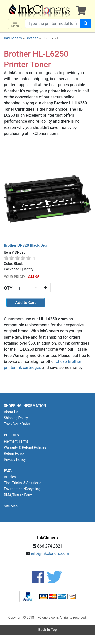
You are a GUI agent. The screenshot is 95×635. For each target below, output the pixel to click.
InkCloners (13, 38)
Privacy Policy (15, 459)
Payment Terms (16, 441)
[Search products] (53, 23)
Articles (10, 477)
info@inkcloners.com (50, 553)
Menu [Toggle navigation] (15, 24)
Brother (31, 38)
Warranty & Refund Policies (25, 447)
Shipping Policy (16, 418)
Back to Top (47, 630)
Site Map (11, 506)
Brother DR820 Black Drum (27, 245)
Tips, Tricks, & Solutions (22, 483)
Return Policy (14, 453)
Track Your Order (17, 424)
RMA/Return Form (18, 495)
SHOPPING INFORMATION (25, 406)
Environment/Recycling (22, 489)
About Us (11, 412)
